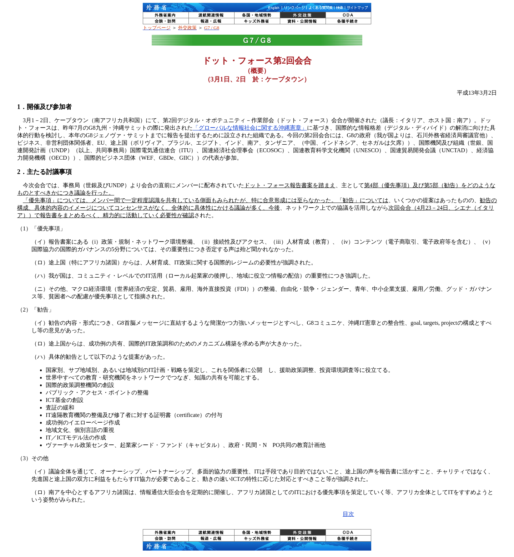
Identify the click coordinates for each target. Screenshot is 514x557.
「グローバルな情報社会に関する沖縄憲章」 (250, 128)
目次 (348, 514)
